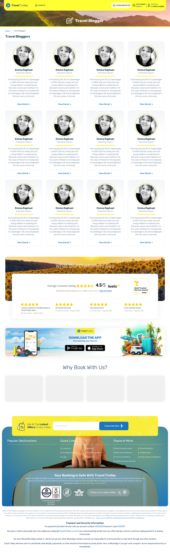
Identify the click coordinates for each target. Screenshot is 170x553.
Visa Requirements (69, 453)
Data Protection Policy (123, 448)
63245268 (99, 526)
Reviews (90, 448)
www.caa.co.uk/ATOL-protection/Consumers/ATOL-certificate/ (120, 518)
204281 (121, 526)
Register (90, 457)
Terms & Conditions (122, 457)
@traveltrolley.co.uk (67, 531)
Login (64, 457)
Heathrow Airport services (125, 461)
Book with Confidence (123, 453)
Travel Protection (146, 448)
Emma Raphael (24, 69)
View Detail (23, 104)
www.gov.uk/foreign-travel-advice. (92, 483)
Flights (40, 5)
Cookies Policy (145, 453)
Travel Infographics (94, 453)
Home (7, 31)
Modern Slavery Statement (150, 457)
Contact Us (66, 448)
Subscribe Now (114, 426)
